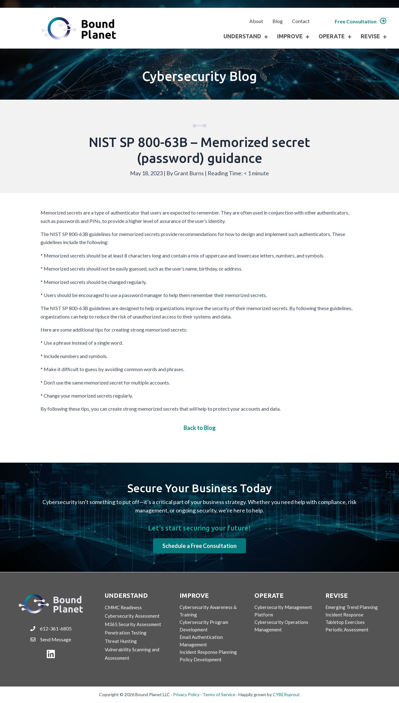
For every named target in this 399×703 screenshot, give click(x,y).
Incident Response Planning (208, 652)
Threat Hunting (121, 641)
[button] (361, 21)
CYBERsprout (286, 694)
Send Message (55, 639)
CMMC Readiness (123, 607)
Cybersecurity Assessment (132, 616)
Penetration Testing (126, 632)
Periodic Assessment (346, 629)
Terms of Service (219, 694)
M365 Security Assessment (133, 624)
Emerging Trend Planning (351, 607)
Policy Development (201, 659)
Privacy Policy (186, 694)
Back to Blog (200, 427)
